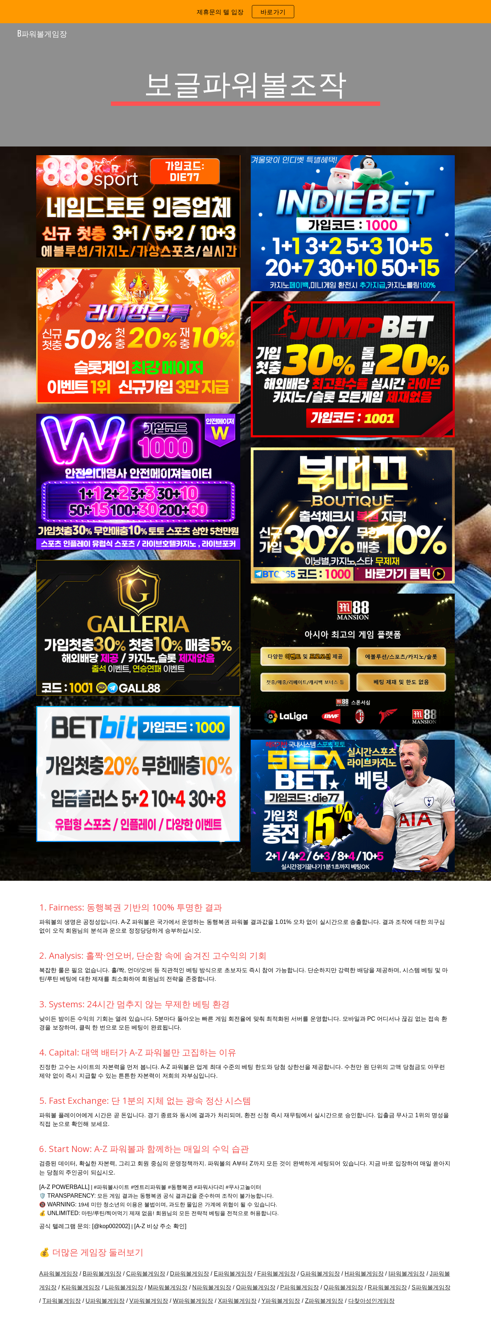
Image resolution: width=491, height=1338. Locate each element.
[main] (245, 85)
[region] (245, 11)
